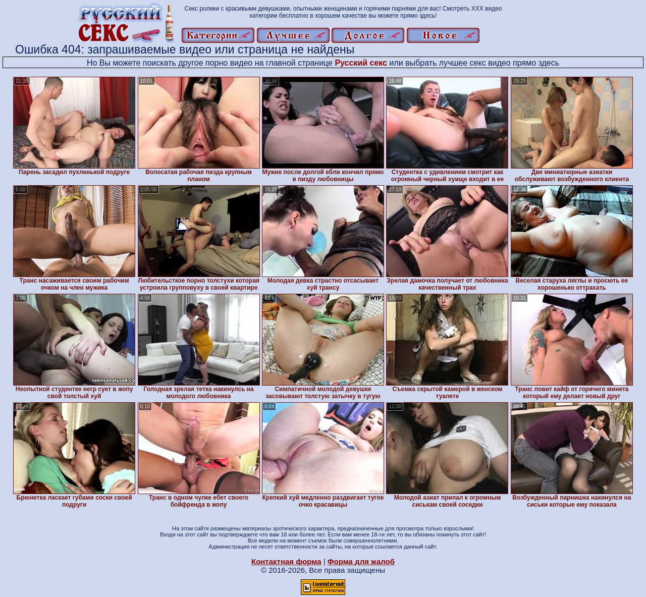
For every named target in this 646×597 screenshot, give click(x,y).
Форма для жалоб (361, 561)
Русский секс (361, 63)
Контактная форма (286, 561)
